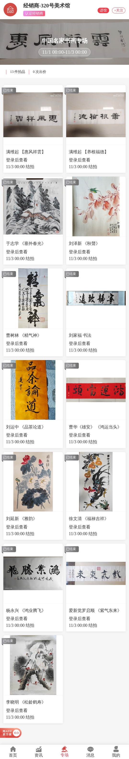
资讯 (39, 752)
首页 (13, 752)
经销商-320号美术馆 (46, 6)
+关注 (116, 10)
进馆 (96, 10)
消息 (90, 752)
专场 (64, 751)
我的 (116, 752)
